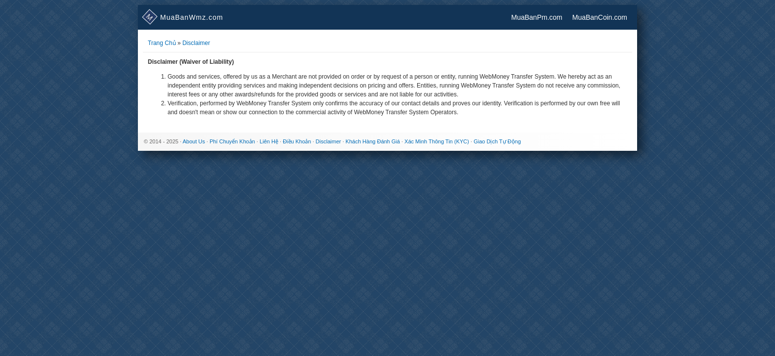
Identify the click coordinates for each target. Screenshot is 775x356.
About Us (193, 141)
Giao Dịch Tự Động (497, 141)
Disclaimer (196, 43)
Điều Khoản (297, 141)
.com (182, 17)
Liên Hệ (268, 141)
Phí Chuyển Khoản (232, 141)
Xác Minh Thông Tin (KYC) (436, 141)
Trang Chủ (162, 43)
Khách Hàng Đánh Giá (372, 141)
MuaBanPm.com (536, 17)
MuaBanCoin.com (599, 17)
